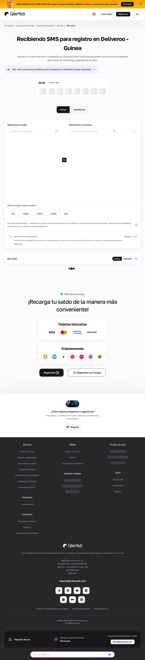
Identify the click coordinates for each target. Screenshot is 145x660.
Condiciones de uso (101, 609)
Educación (27, 497)
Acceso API (118, 479)
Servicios (27, 444)
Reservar (27, 527)
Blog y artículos (72, 451)
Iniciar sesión (106, 14)
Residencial (79, 109)
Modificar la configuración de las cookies (52, 609)
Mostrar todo (54, 82)
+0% (13, 214)
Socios (72, 457)
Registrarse (123, 14)
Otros (118, 473)
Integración (118, 485)
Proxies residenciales (27, 457)
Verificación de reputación (27, 475)
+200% (39, 214)
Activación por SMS (25, 25)
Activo (117, 258)
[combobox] (129, 131)
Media (72, 444)
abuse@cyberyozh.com (122, 642)
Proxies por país (118, 444)
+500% (53, 214)
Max (66, 214)
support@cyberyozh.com (72, 581)
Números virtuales (45, 25)
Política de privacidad (80, 609)
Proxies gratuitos (27, 487)
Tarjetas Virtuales (27, 469)
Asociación (27, 514)
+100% (26, 214)
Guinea (60, 25)
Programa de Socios (27, 521)
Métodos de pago (74, 294)
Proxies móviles (27, 451)
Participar (127, 4)
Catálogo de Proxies (27, 481)
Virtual (63, 109)
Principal (9, 25)
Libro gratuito (27, 504)
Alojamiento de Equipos (27, 533)
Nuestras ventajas (72, 473)
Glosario (117, 491)
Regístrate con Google (87, 372)
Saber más (18, 244)
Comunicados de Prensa (72, 463)
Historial (127, 258)
